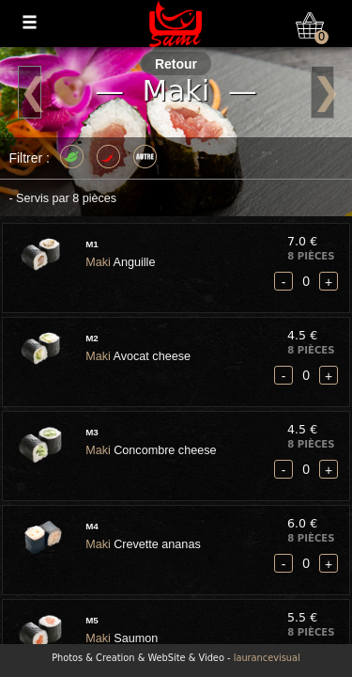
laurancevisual (267, 658)
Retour (176, 63)
